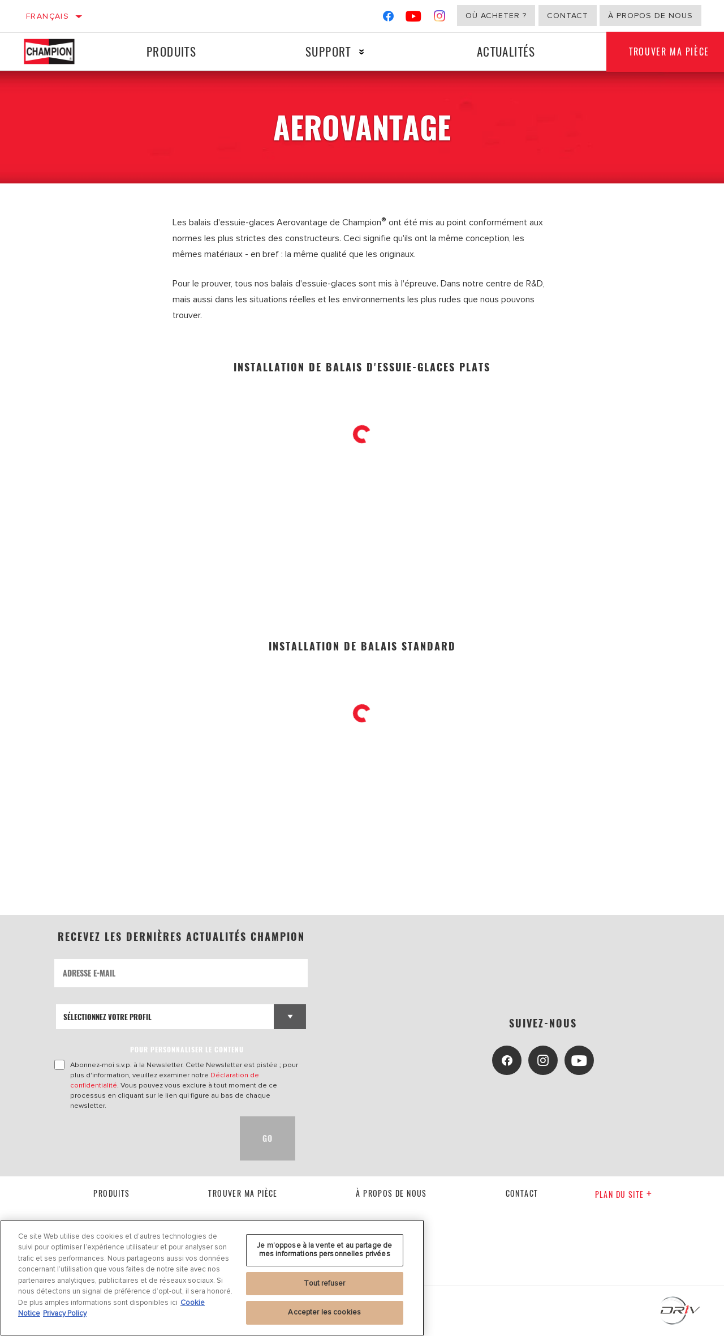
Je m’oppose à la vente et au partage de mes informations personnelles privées (324, 1250)
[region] (212, 1278)
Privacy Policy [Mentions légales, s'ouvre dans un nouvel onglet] (65, 1313)
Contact (567, 15)
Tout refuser (324, 1283)
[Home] (57, 51)
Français (47, 16)
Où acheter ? (496, 15)
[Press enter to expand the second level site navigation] (362, 52)
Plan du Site (623, 1194)
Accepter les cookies (324, 1312)
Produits (171, 51)
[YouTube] (414, 18)
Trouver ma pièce (242, 1193)
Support (328, 51)
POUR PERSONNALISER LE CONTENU (187, 1049)
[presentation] (140, 1138)
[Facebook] (388, 18)
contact (522, 1193)
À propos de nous (650, 15)
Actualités (506, 51)
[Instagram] (440, 18)
